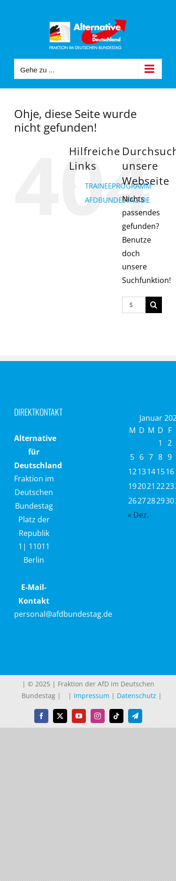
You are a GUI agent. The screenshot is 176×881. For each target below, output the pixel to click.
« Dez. (138, 515)
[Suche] (153, 305)
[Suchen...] (133, 305)
